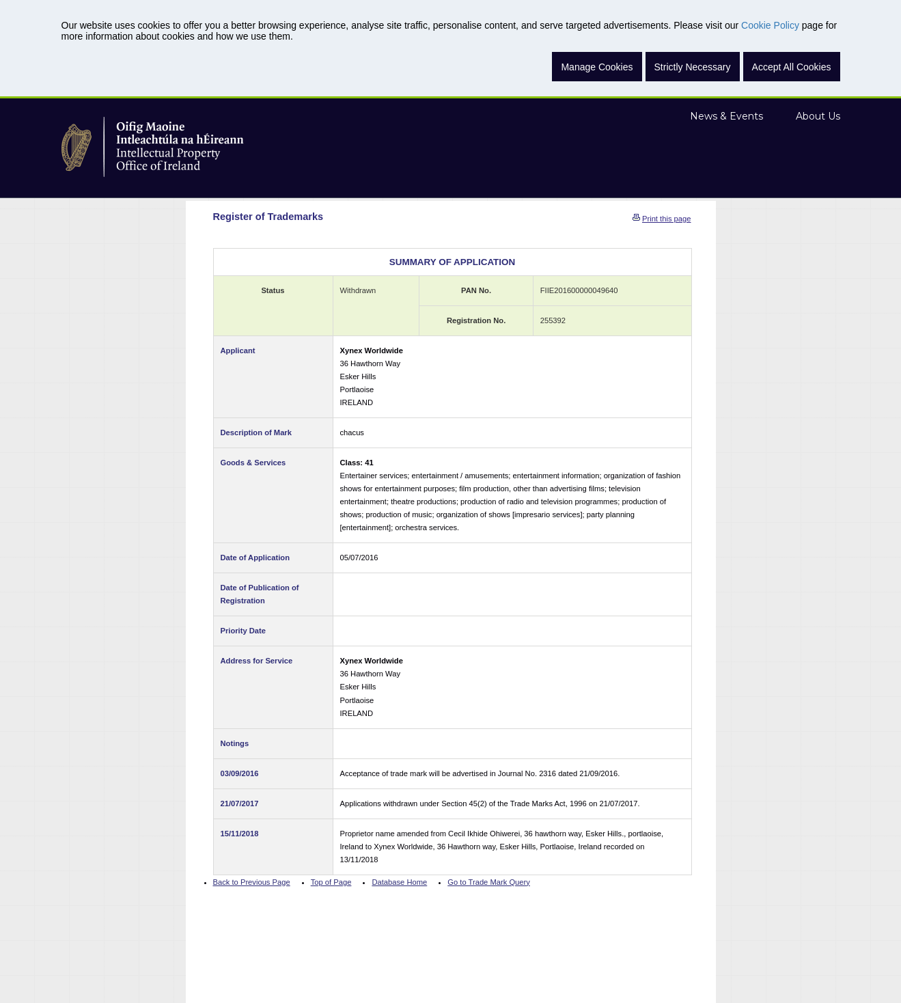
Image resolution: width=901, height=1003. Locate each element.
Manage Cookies (597, 66)
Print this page (666, 219)
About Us (818, 116)
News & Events (726, 116)
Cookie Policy (770, 25)
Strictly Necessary (692, 66)
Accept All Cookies (791, 66)
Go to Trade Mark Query (488, 882)
